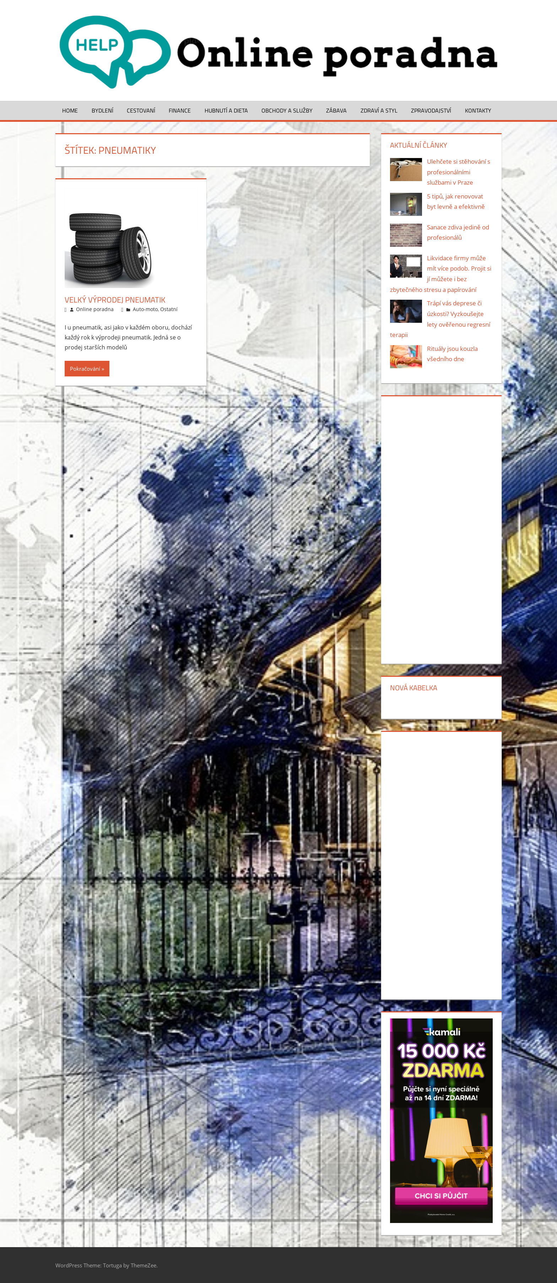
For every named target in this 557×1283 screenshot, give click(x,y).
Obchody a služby (287, 110)
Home (70, 110)
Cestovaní (141, 110)
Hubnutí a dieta (226, 110)
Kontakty (478, 110)
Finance (180, 110)
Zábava (336, 110)
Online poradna (95, 309)
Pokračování (85, 368)
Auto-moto (145, 309)
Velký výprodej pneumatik (115, 300)
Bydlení (102, 110)
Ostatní (169, 309)
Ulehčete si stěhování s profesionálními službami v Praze (458, 172)
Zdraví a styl (379, 110)
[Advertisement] (441, 528)
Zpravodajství (431, 110)
